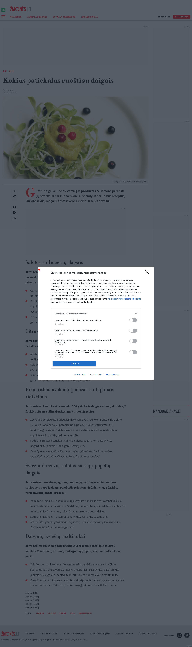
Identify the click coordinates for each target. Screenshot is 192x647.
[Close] (148, 273)
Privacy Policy (112, 374)
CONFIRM (74, 363)
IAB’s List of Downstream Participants (124, 298)
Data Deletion (80, 374)
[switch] (133, 320)
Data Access (95, 374)
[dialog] (96, 323)
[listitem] (96, 313)
